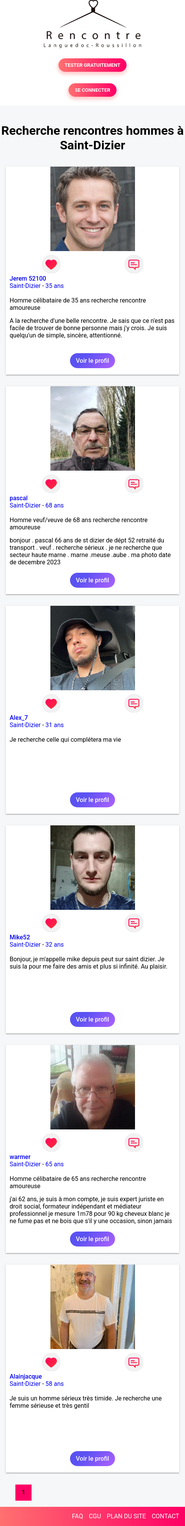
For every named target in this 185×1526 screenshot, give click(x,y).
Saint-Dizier (25, 285)
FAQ (77, 1516)
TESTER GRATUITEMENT (92, 65)
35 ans (54, 285)
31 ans (54, 725)
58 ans (54, 1383)
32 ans (54, 944)
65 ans (54, 1164)
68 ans (54, 505)
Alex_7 (19, 717)
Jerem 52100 (28, 278)
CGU (95, 1516)
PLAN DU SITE (126, 1516)
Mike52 (20, 937)
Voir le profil (92, 360)
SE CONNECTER (92, 90)
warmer (20, 1157)
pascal (19, 498)
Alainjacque (26, 1376)
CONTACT (165, 1516)
